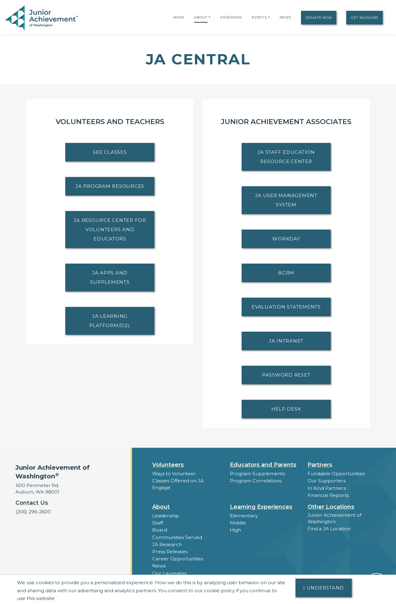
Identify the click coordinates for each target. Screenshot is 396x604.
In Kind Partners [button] (326, 488)
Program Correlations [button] (255, 481)
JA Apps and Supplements (109, 277)
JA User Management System (286, 200)
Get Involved (364, 17)
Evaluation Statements (286, 307)
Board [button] (159, 530)
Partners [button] (320, 464)
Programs (231, 17)
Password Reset (286, 375)
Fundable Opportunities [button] (336, 474)
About (201, 17)
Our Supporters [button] (326, 481)
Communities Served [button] (176, 537)
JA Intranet (286, 341)
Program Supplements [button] (257, 474)
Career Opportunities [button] (177, 558)
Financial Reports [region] (328, 495)
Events (259, 17)
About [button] (161, 506)
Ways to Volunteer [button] (173, 474)
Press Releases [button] (169, 551)
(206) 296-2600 (33, 512)
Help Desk (286, 409)
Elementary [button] (243, 515)
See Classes (110, 152)
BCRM (286, 273)
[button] (209, 17)
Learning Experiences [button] (261, 506)
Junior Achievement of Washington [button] (334, 518)
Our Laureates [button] (169, 572)
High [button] (235, 530)
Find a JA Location (329, 528)
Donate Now (319, 17)
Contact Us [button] (31, 502)
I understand (323, 588)
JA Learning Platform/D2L (110, 320)
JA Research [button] (167, 544)
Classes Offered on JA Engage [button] (177, 484)
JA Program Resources (109, 186)
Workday (286, 239)
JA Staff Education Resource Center (286, 156)
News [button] (159, 565)
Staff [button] (157, 522)
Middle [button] (238, 522)
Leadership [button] (165, 515)
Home (178, 17)
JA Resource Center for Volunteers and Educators (110, 229)
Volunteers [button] (168, 464)
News (285, 17)
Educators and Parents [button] (263, 464)
